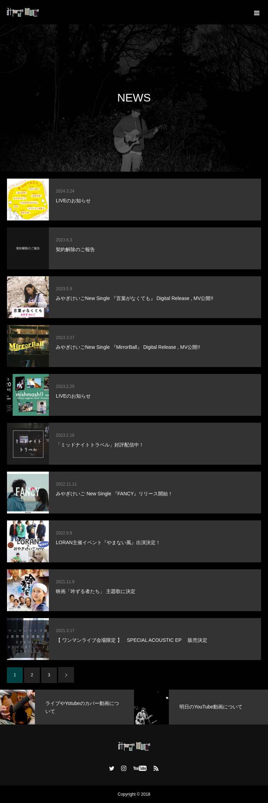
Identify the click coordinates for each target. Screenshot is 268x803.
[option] (67, 707)
